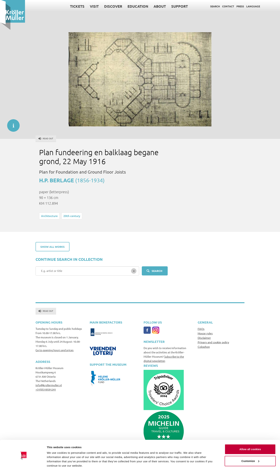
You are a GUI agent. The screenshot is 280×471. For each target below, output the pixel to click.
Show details (55, 463)
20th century (71, 216)
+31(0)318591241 (46, 389)
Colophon (204, 346)
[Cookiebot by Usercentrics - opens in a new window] (23, 464)
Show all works (52, 246)
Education (138, 6)
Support (179, 6)
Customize (250, 449)
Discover (113, 6)
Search (215, 6)
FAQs (201, 329)
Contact (228, 6)
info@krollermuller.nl (49, 385)
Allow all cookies (250, 437)
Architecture (49, 216)
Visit (94, 6)
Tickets (77, 6)
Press (240, 6)
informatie (11, 123)
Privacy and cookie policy (213, 342)
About (160, 6)
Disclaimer (204, 337)
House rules (205, 333)
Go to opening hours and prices (55, 350)
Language (253, 6)
